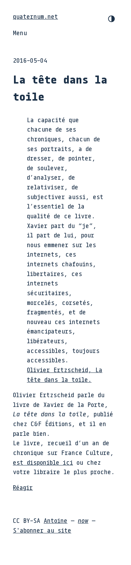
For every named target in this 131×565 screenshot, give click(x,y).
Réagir (23, 487)
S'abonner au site (42, 530)
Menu (20, 33)
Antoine (55, 520)
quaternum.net (35, 16)
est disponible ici (43, 462)
